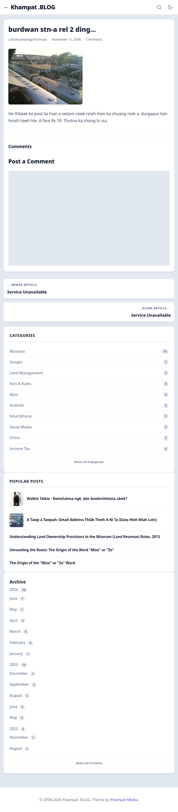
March (19, 631)
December (22, 673)
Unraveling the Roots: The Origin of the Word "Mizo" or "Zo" (62, 550)
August (20, 695)
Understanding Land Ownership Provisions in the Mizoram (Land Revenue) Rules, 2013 (85, 536)
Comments (94, 39)
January (20, 653)
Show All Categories (89, 462)
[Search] (159, 7)
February (21, 642)
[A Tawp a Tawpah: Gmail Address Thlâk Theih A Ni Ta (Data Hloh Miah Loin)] (16, 525)
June (17, 598)
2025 (18, 664)
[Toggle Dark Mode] (170, 7)
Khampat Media (124, 799)
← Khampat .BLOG (29, 7)
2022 (18, 728)
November (23, 737)
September (23, 684)
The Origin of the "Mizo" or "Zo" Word (42, 563)
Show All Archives (89, 763)
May (17, 609)
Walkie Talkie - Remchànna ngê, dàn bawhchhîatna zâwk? (77, 498)
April (17, 620)
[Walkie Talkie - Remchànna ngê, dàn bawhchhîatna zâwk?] (16, 504)
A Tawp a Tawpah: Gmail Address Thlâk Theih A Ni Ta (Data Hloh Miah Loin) (92, 519)
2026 (18, 589)
